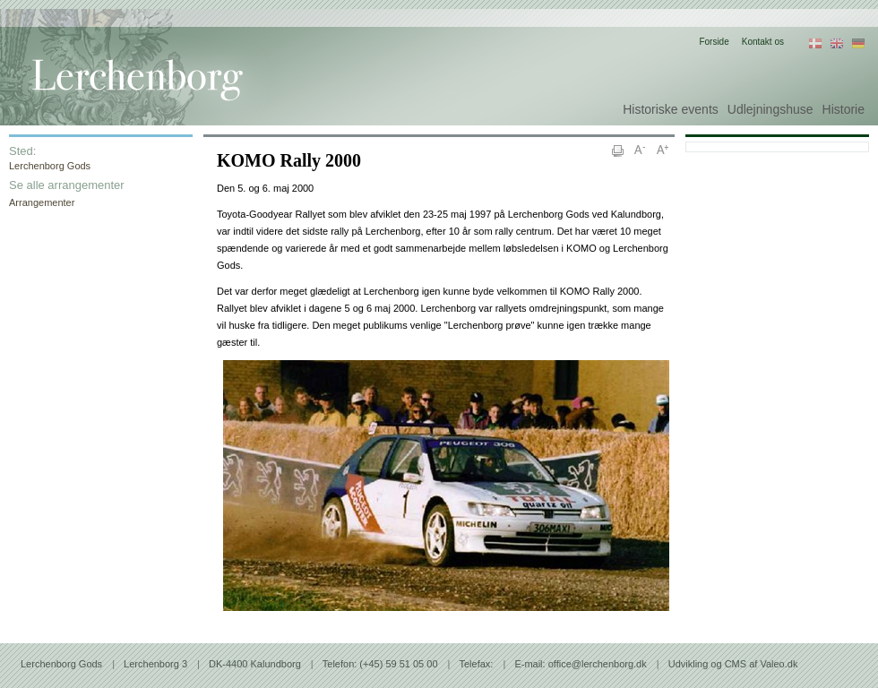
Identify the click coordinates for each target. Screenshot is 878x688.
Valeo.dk (778, 663)
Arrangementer (41, 202)
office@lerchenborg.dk (597, 663)
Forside (713, 42)
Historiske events (671, 109)
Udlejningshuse (770, 109)
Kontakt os (763, 42)
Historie (843, 109)
